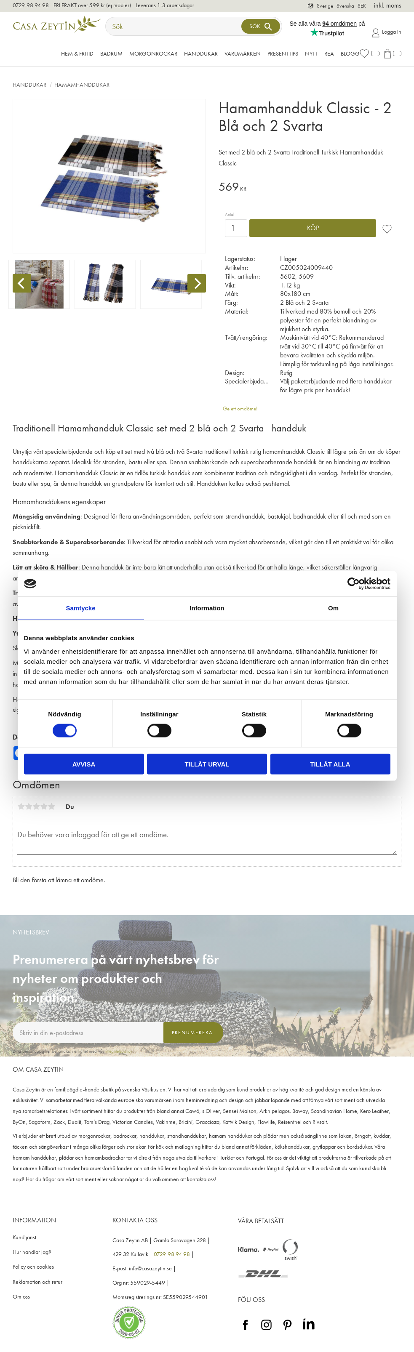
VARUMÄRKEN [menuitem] (242, 53)
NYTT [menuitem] (311, 53)
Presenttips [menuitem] (282, 53)
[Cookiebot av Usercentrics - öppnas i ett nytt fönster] (353, 584)
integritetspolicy (118, 1051)
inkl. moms (387, 5)
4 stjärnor (44, 806)
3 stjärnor (36, 806)
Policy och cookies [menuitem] (33, 1266)
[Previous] (22, 283)
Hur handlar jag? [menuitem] (32, 1252)
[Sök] (260, 26)
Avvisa (84, 763)
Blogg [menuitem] (350, 53)
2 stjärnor (28, 806)
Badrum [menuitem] (111, 53)
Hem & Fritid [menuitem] (77, 53)
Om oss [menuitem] (21, 1296)
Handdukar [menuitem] (201, 53)
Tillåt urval (206, 763)
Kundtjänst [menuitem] (24, 1237)
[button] (369, 54)
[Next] (196, 283)
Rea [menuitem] (329, 53)
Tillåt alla (330, 763)
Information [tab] (207, 608)
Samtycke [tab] (80, 608)
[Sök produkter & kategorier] (174, 26)
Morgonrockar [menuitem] (153, 53)
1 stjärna (21, 806)
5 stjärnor (51, 806)
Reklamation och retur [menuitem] (37, 1281)
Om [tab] (333, 608)
